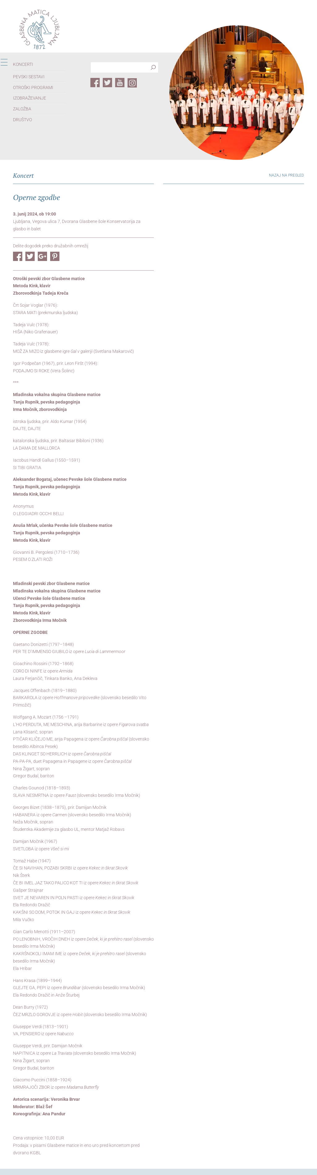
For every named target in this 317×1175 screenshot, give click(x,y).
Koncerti (23, 64)
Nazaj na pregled (286, 175)
